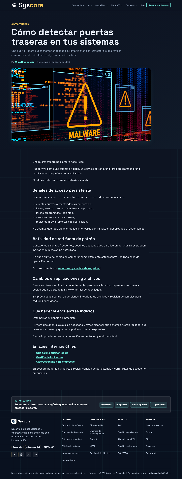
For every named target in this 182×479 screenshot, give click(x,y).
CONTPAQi (123, 453)
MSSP (93, 446)
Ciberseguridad (139, 404)
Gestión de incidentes (49, 357)
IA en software (68, 460)
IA (89, 5)
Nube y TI (115, 5)
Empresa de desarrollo (72, 432)
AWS (120, 425)
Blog (143, 5)
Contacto (150, 446)
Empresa (130, 5)
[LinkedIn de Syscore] (35, 454)
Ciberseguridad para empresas (55, 361)
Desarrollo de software (72, 425)
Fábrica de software (71, 446)
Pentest (93, 439)
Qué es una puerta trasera (52, 352)
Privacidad (151, 453)
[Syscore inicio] (27, 5)
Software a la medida (72, 439)
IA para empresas (70, 453)
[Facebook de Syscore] (14, 454)
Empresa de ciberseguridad (97, 432)
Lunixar (92, 473)
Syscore (20, 421)
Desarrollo (77, 5)
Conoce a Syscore (154, 425)
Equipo (149, 432)
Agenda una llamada (158, 5)
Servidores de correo (127, 446)
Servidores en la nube (128, 432)
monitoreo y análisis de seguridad (79, 268)
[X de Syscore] (28, 454)
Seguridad (100, 5)
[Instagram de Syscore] (21, 454)
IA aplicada (121, 404)
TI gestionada (159, 404)
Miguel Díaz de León (25, 62)
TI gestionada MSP (127, 439)
